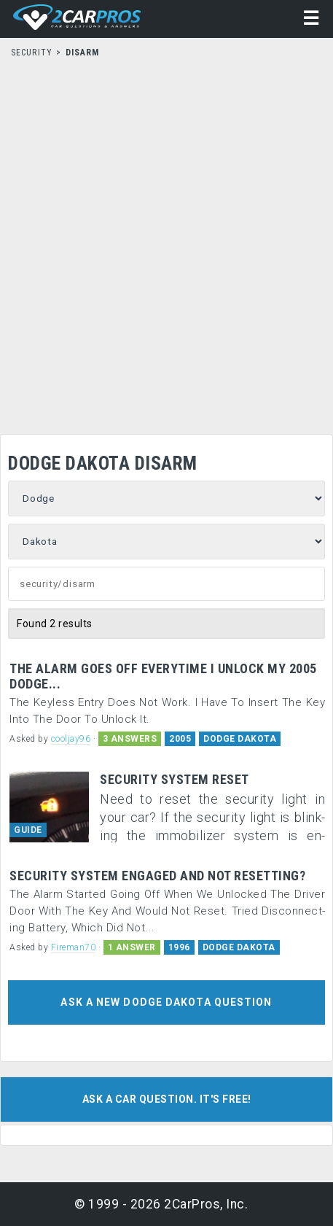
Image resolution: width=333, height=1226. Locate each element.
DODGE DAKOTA (239, 739)
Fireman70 (73, 947)
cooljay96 (71, 739)
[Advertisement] (166, 241)
